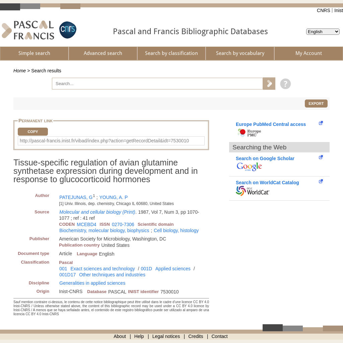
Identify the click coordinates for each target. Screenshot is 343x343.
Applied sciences (173, 268)
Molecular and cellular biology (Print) (97, 212)
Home (19, 70)
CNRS (323, 10)
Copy (32, 132)
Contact (220, 336)
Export (316, 103)
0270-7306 (123, 224)
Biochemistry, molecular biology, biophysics (104, 230)
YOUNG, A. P (113, 197)
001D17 (67, 274)
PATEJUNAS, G (75, 197)
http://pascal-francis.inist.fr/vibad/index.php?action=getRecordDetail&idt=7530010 (104, 140)
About (120, 336)
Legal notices (166, 336)
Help (139, 336)
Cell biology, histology (176, 230)
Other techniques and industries (112, 274)
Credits (195, 336)
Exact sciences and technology (103, 268)
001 (63, 268)
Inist (338, 10)
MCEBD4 (86, 224)
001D (146, 268)
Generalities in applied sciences (92, 283)
